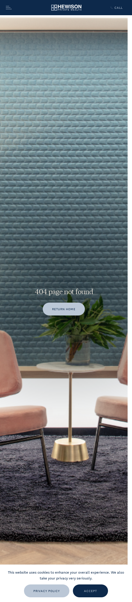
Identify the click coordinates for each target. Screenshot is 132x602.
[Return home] (64, 309)
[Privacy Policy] (46, 590)
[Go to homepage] (66, 8)
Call (116, 7)
